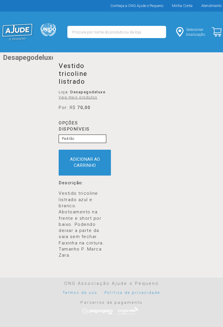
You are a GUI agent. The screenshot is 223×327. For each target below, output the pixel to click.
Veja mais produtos (78, 97)
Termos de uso (80, 292)
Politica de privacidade (132, 292)
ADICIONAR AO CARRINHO (85, 162)
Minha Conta (182, 5)
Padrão (68, 139)
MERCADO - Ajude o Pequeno (17, 32)
